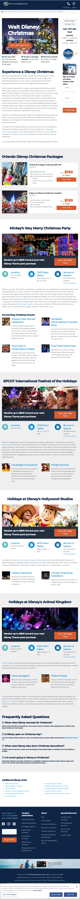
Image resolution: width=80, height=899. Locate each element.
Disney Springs (10, 796)
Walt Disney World (38, 11)
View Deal (66, 179)
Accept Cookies (56, 894)
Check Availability (69, 283)
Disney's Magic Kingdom (24, 304)
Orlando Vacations (14, 11)
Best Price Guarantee (48, 828)
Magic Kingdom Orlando (13, 786)
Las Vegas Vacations (29, 827)
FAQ (42, 817)
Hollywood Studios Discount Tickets (58, 793)
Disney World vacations (20, 134)
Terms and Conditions (49, 824)
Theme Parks (26, 11)
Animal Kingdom (8, 663)
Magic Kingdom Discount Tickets (57, 786)
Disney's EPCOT (7, 445)
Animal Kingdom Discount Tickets (57, 788)
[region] (40, 891)
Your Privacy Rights (9, 894)
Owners (67, 8)
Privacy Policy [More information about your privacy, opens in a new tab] (37, 890)
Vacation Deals (66, 835)
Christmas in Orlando (9, 701)
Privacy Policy (46, 821)
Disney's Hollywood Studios (14, 793)
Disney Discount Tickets (54, 784)
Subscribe (70, 110)
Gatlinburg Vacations (29, 823)
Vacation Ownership (48, 831)
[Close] (76, 886)
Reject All (70, 894)
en (74, 8)
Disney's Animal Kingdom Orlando (17, 791)
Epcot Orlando (10, 788)
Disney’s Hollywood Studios (32, 560)
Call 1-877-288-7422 (19, 45)
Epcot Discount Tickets (53, 791)
